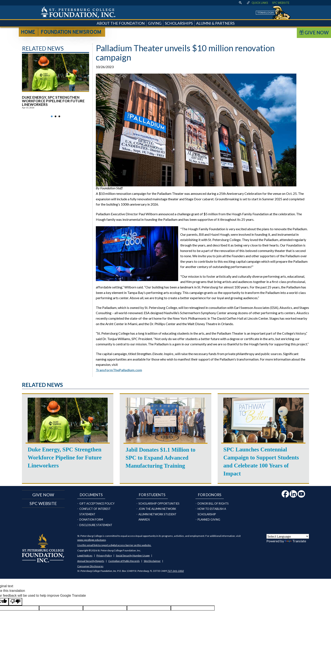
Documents (91, 495)
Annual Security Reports (90, 561)
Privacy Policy (104, 555)
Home (28, 32)
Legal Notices (84, 555)
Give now (43, 494)
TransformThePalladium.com (119, 370)
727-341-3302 (175, 570)
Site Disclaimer (152, 561)
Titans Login (265, 12)
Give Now (314, 32)
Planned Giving (209, 519)
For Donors (209, 495)
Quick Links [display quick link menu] (257, 2)
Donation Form (91, 519)
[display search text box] (240, 2)
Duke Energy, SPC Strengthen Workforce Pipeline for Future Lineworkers (53, 101)
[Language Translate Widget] (287, 536)
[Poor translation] (15, 602)
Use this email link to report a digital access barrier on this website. (114, 545)
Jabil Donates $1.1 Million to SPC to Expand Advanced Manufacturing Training (160, 458)
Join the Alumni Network (157, 508)
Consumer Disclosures (90, 566)
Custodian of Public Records (124, 561)
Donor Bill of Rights (213, 503)
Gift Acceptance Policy (96, 503)
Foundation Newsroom (71, 32)
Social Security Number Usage (133, 555)
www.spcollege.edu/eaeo (91, 539)
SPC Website (280, 2)
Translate (295, 541)
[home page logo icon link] (78, 12)
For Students (152, 495)
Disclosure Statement (95, 525)
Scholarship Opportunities (158, 503)
